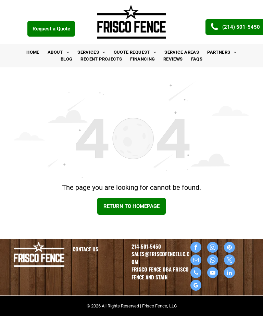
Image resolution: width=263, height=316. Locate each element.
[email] (195, 260)
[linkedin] (229, 273)
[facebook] (195, 248)
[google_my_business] (195, 286)
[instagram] (212, 248)
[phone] (195, 273)
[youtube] (212, 273)
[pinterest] (229, 248)
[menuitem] (32, 52)
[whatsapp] (212, 260)
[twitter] (229, 260)
